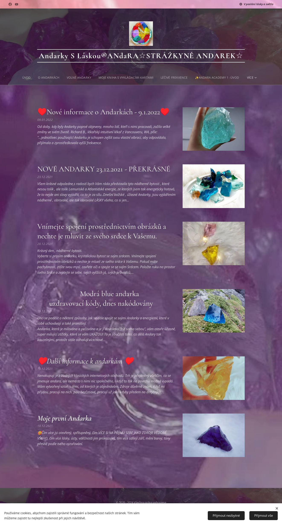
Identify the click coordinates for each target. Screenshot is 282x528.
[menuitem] (26, 77)
